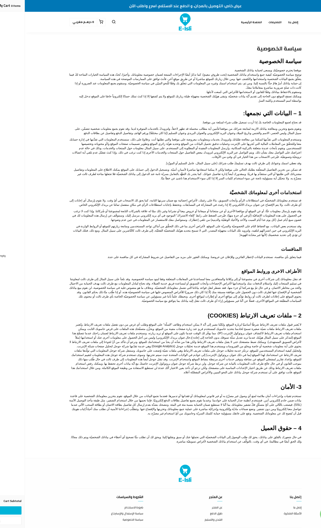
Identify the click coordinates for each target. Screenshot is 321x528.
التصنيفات (250, 22)
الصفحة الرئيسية (226, 22)
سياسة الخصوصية (108, 520)
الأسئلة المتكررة (268, 513)
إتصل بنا (268, 22)
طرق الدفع (191, 513)
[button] (89, 22)
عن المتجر (192, 507)
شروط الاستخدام (109, 507)
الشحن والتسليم (189, 520)
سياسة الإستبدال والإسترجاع (102, 513)
